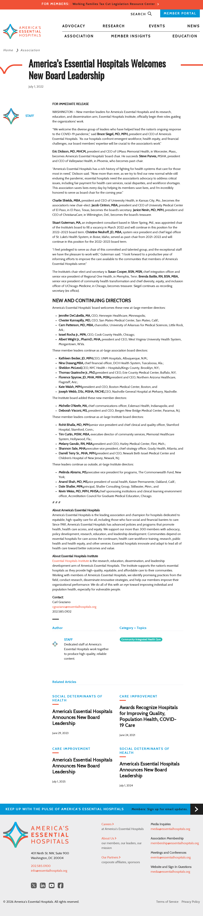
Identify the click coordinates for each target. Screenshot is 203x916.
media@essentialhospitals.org (170, 829)
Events (157, 26)
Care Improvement (139, 696)
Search (141, 14)
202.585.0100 (41, 866)
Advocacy (73, 26)
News (193, 26)
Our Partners (111, 857)
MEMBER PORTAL (180, 13)
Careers (108, 824)
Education (184, 36)
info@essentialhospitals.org (49, 870)
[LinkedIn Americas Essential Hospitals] (43, 885)
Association (79, 36)
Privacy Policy (191, 901)
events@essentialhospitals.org (171, 857)
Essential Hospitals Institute (70, 561)
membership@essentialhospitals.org (175, 843)
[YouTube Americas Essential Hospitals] (52, 885)
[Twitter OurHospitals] (34, 885)
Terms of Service (167, 901)
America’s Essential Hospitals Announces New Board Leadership (82, 717)
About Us (109, 838)
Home (8, 50)
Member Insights (131, 36)
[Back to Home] (22, 31)
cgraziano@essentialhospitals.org (74, 606)
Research (114, 26)
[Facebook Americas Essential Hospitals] (60, 885)
